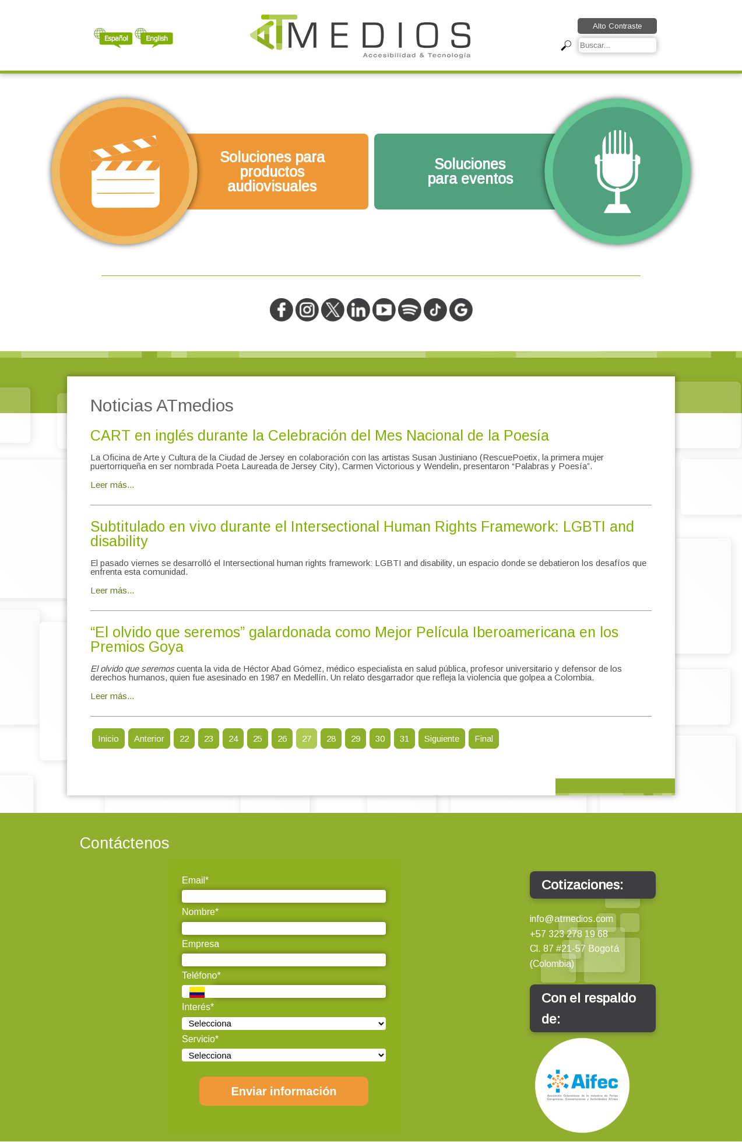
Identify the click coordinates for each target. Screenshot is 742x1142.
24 (233, 738)
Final (483, 738)
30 (380, 738)
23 (208, 738)
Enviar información (283, 1091)
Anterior (149, 738)
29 (355, 738)
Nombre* (200, 912)
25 (257, 738)
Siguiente (441, 738)
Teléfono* (201, 975)
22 (184, 738)
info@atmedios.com (571, 919)
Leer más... (112, 485)
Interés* (198, 1007)
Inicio (108, 738)
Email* (195, 880)
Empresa (200, 944)
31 (404, 738)
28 (331, 738)
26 (282, 738)
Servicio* (200, 1039)
